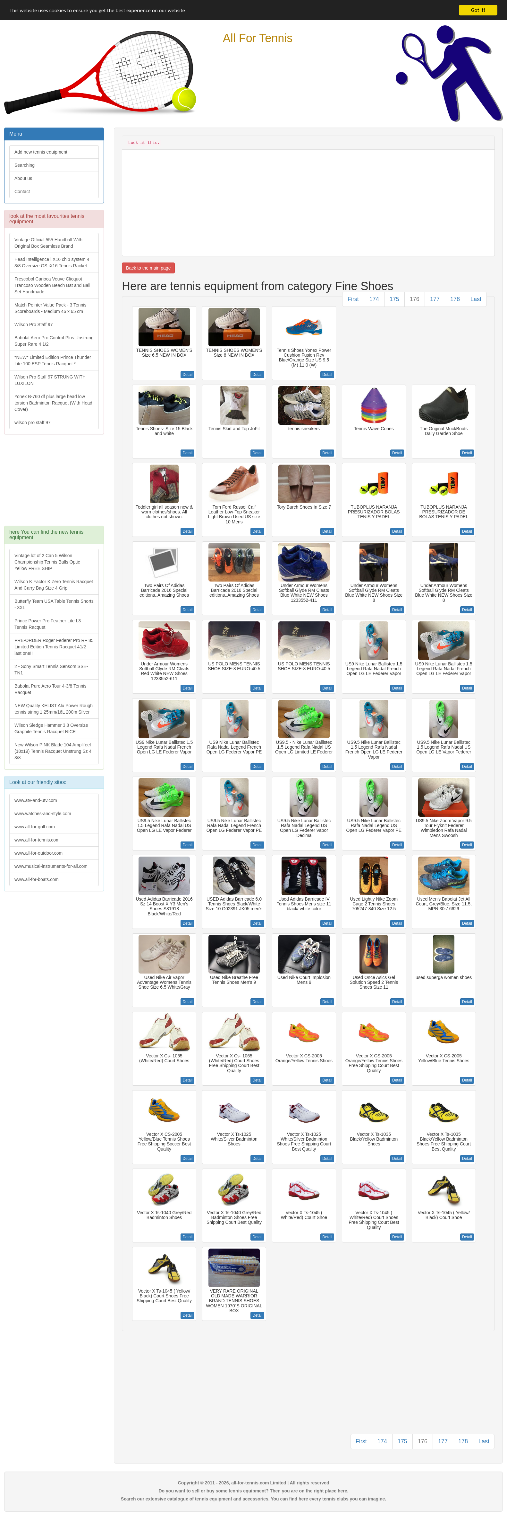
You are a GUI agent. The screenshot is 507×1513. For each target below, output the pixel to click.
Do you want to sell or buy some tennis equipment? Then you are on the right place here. (254, 1490)
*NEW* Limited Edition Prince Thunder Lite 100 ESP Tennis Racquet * (52, 360)
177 (435, 299)
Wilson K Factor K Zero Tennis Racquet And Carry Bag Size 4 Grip (53, 585)
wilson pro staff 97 (32, 422)
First (353, 299)
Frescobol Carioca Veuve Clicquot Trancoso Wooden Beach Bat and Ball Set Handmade (52, 285)
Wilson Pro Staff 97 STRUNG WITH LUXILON (50, 380)
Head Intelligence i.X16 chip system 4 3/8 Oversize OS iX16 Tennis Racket (51, 262)
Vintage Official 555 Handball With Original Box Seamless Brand (48, 243)
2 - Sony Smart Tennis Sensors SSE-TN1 (51, 669)
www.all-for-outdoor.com (38, 853)
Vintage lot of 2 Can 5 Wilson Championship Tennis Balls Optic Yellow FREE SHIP (47, 562)
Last (475, 299)
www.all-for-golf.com (34, 826)
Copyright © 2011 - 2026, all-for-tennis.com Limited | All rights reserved (253, 1482)
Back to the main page (148, 268)
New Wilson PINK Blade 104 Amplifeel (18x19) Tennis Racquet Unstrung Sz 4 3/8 (52, 751)
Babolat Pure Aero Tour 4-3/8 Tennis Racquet (50, 689)
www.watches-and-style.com (42, 813)
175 (394, 299)
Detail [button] (187, 374)
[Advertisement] (53, 483)
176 (414, 299)
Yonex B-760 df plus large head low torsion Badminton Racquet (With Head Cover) (53, 403)
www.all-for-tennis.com (37, 839)
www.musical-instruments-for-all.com (51, 866)
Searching (24, 165)
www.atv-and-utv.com (35, 800)
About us (23, 178)
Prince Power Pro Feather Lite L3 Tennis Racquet (47, 624)
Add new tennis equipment (40, 152)
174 (374, 299)
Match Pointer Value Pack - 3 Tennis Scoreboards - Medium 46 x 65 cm (50, 308)
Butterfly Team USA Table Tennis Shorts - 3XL (54, 604)
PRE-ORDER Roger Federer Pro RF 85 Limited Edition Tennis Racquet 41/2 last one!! (54, 647)
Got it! (478, 10)
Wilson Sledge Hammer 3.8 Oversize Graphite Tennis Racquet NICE (51, 728)
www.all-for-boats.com (36, 879)
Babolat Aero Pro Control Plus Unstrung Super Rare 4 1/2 (54, 341)
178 (455, 299)
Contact (22, 191)
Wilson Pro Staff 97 (33, 324)
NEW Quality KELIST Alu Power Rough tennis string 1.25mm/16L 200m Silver (53, 709)
